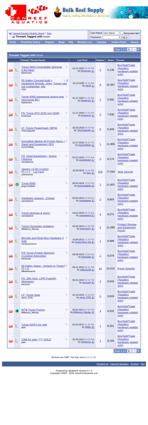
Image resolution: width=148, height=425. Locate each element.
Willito (88, 327)
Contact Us (102, 364)
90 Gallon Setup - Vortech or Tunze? (43, 265)
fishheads (26, 258)
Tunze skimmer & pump (35, 213)
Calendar (101, 42)
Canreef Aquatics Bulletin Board (28, 33)
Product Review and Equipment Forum (127, 227)
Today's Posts (118, 42)
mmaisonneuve (29, 244)
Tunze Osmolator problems (37, 226)
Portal (13, 42)
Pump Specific (126, 268)
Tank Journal (125, 171)
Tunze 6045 (28, 183)
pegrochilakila (28, 186)
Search (134, 42)
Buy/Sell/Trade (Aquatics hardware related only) (128, 70)
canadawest (27, 162)
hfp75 (88, 85)
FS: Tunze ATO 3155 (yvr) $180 (40, 113)
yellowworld (27, 174)
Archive (135, 364)
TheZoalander (28, 131)
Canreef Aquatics (119, 364)
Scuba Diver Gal (83, 242)
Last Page (38, 172)
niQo (23, 89)
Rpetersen (26, 73)
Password (96, 37)
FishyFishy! (85, 228)
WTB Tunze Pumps (33, 309)
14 (100, 268)
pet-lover (25, 284)
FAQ (71, 42)
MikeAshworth (28, 271)
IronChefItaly (27, 147)
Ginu (88, 173)
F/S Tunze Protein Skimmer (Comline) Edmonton (37, 254)
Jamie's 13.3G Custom (35, 169)
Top (143, 364)
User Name (96, 33)
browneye (26, 116)
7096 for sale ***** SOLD (36, 339)
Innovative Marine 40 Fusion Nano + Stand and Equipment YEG (43, 143)
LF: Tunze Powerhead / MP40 (39, 128)
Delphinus (86, 342)
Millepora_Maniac (30, 229)
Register (50, 42)
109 (100, 171)
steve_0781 (27, 297)
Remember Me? (130, 33)
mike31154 (85, 269)
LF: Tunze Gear (30, 294)
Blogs (62, 42)
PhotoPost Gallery (30, 42)
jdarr (23, 327)
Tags (49, 33)
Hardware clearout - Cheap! (38, 198)
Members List (84, 42)
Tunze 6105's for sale (34, 324)
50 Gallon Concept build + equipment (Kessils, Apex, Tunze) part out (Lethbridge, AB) (44, 83)
